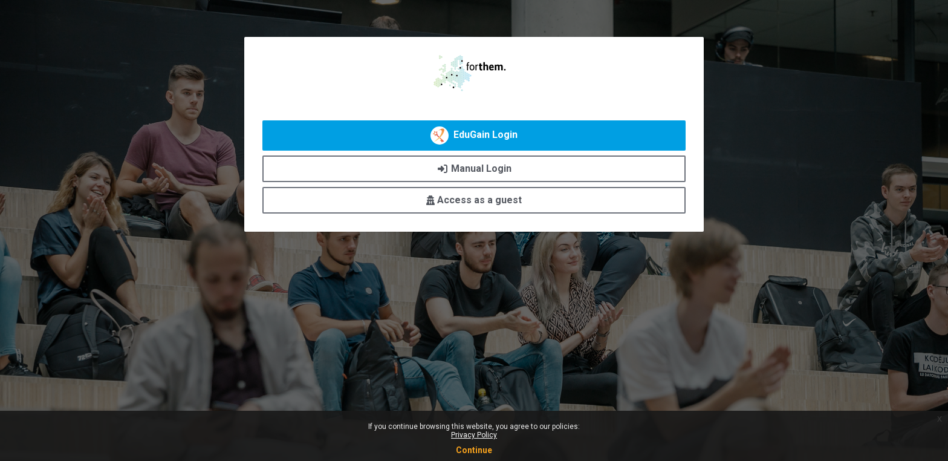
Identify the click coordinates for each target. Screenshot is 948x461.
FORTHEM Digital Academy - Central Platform (474, 73)
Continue (474, 450)
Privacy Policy (474, 435)
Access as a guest (474, 200)
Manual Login (474, 168)
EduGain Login (474, 135)
